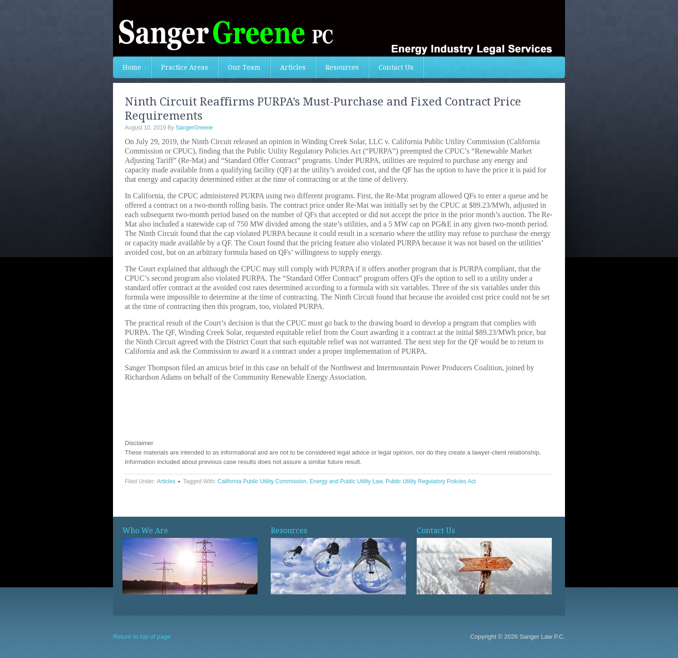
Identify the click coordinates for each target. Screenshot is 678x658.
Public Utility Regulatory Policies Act (431, 481)
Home (131, 67)
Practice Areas (184, 67)
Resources (342, 67)
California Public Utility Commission (262, 481)
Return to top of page (141, 636)
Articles (293, 67)
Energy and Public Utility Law (346, 481)
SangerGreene (194, 127)
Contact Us (396, 67)
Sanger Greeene (339, 28)
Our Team (244, 67)
